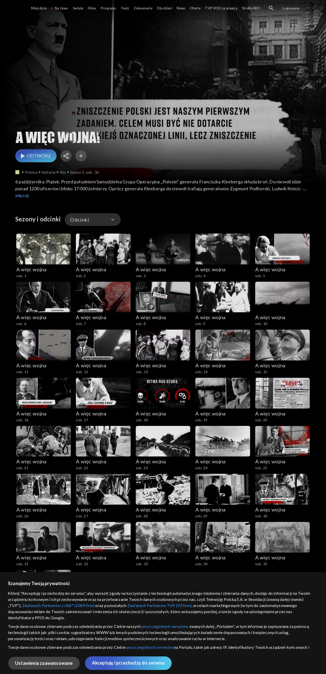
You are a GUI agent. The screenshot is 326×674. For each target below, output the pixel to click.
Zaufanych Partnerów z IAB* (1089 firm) (58, 605)
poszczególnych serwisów (165, 626)
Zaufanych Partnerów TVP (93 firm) (159, 605)
